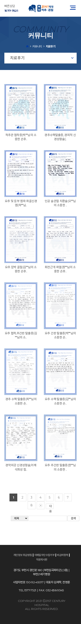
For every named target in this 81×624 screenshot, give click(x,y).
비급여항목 (62, 555)
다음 (51, 506)
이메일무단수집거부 (44, 555)
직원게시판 (41, 559)
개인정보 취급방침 (22, 555)
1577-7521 (11, 10)
